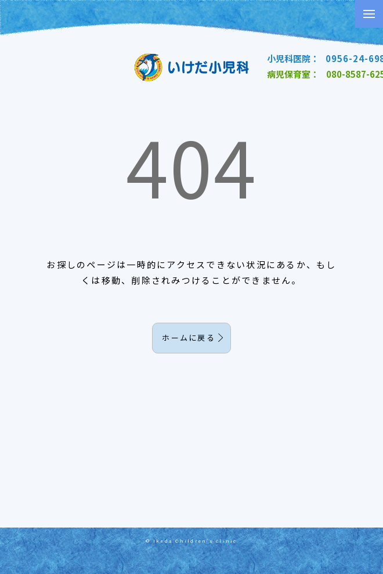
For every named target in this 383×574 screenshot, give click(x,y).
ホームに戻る (188, 337)
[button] (369, 14)
